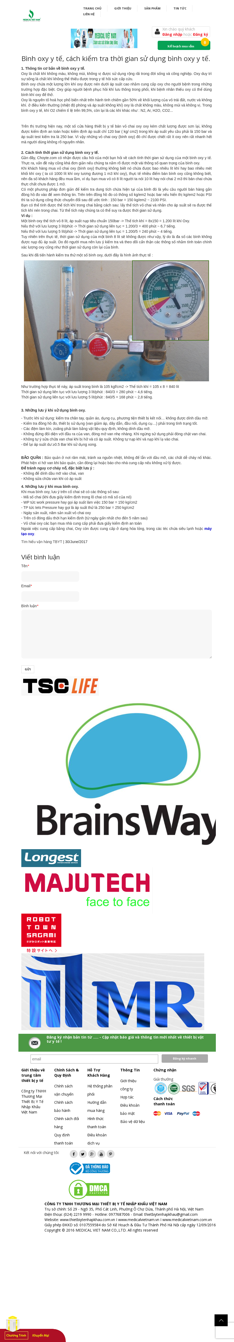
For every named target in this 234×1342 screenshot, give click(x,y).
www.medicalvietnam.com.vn (187, 1219)
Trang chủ (92, 8)
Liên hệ (88, 14)
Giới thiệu (122, 8)
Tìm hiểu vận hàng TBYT (41, 542)
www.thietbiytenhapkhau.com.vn (87, 1219)
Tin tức (179, 8)
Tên (25, 566)
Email (26, 586)
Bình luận (29, 606)
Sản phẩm (152, 8)
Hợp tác (127, 1097)
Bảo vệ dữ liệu (132, 1121)
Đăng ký (200, 34)
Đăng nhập (172, 34)
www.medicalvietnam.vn (138, 1219)
